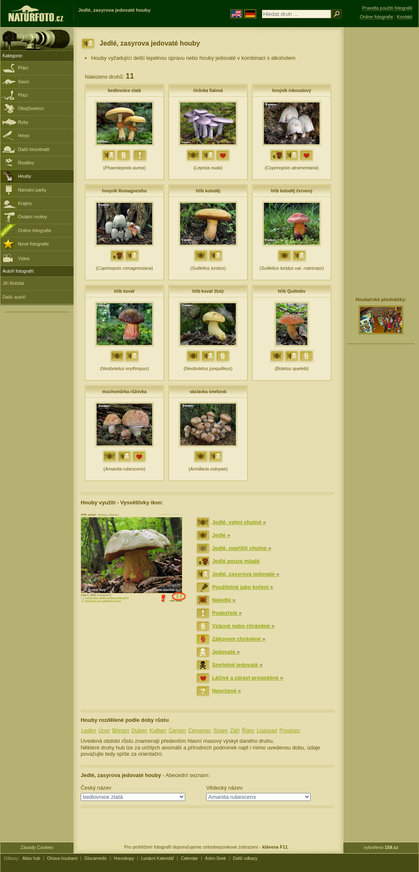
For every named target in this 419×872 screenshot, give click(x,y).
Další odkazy (245, 858)
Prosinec (289, 730)
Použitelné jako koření (242, 587)
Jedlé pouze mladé (236, 561)
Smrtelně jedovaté (237, 665)
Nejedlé (223, 600)
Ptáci (23, 67)
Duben (140, 730)
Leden (88, 730)
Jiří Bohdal (13, 283)
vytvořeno (381, 847)
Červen (177, 730)
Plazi (23, 94)
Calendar (189, 858)
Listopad (267, 730)
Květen (158, 730)
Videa (16, 258)
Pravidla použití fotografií (387, 7)
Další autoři (14, 296)
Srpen (220, 730)
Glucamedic (95, 858)
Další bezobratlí (34, 149)
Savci (23, 81)
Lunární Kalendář (157, 858)
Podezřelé (227, 613)
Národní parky (32, 189)
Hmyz (24, 135)
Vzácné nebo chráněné (243, 626)
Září (235, 730)
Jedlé (221, 535)
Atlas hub (31, 858)
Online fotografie (34, 230)
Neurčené (226, 691)
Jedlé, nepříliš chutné (241, 548)
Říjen (248, 730)
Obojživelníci (31, 108)
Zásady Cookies (37, 847)
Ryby (23, 122)
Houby (24, 176)
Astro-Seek (215, 858)
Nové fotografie (33, 243)
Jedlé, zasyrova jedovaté (245, 574)
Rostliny (26, 162)
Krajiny (25, 203)
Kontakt (404, 16)
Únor (104, 730)
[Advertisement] (374, 161)
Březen (120, 730)
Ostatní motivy (32, 216)
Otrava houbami (62, 858)
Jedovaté (226, 652)
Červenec (199, 730)
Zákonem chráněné (238, 639)
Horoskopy (124, 858)
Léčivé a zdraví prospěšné (247, 678)
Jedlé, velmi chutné (239, 522)
